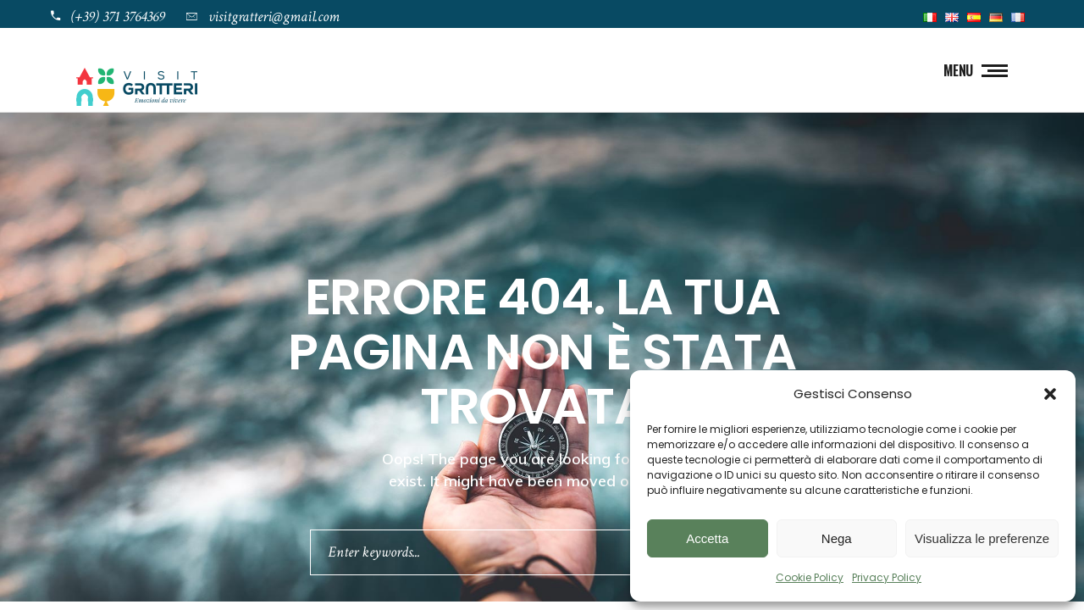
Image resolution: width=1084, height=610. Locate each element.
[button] (1050, 393)
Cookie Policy (809, 577)
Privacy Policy (886, 577)
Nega (836, 538)
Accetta (707, 538)
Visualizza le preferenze (982, 538)
